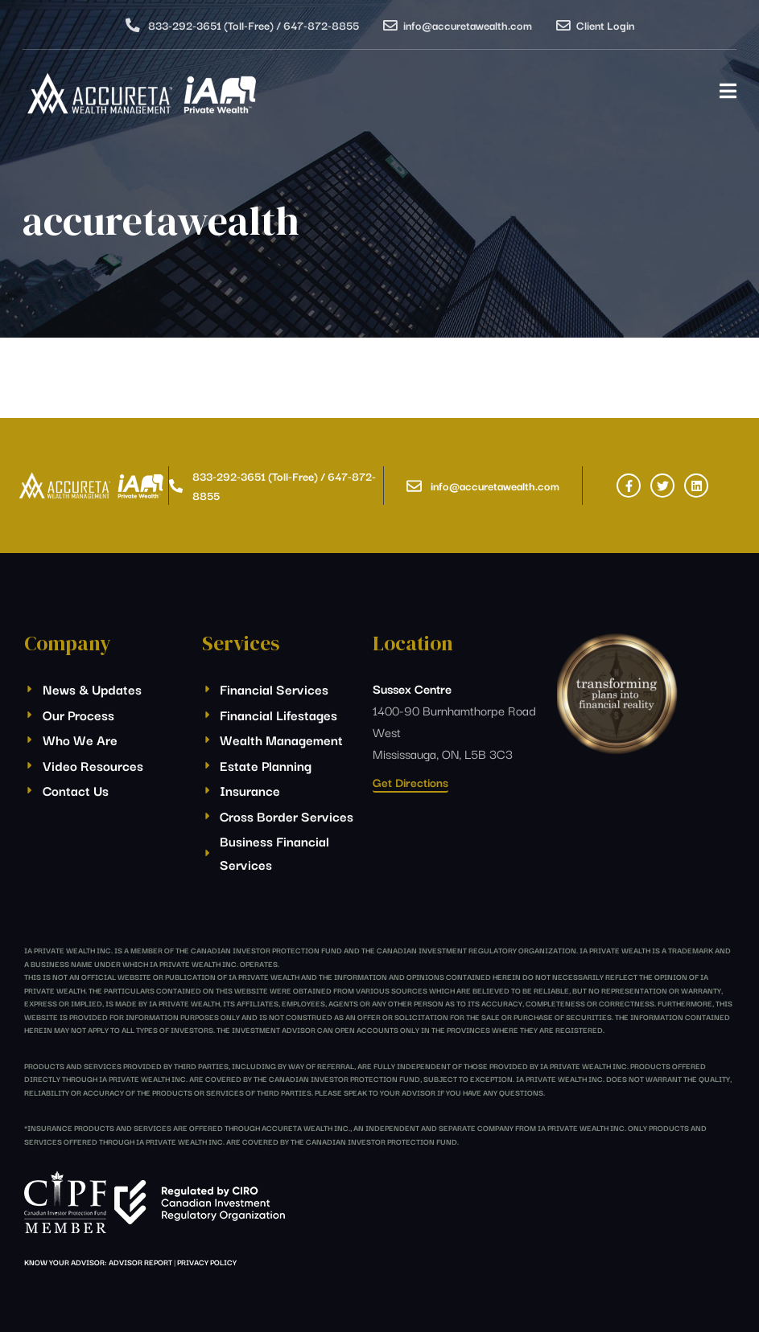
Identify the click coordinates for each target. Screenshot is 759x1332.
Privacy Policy (207, 1262)
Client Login (605, 25)
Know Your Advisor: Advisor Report (98, 1262)
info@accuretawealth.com (467, 25)
